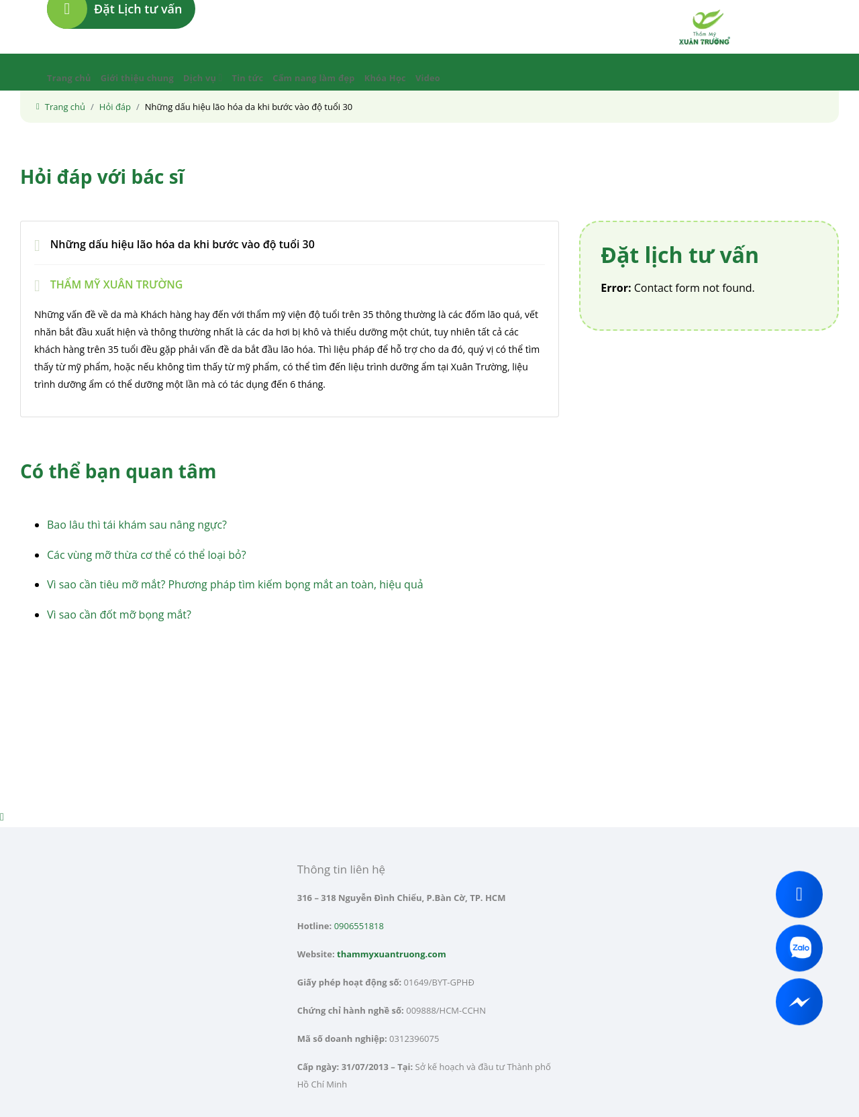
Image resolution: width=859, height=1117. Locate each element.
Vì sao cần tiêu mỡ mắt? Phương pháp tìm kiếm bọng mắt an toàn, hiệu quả (235, 584)
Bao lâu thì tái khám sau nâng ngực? (137, 524)
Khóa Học (385, 78)
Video (427, 78)
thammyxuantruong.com (391, 954)
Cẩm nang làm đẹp (313, 78)
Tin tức (248, 78)
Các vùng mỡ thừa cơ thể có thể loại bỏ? (146, 554)
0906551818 (359, 926)
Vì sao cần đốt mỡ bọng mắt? (119, 614)
